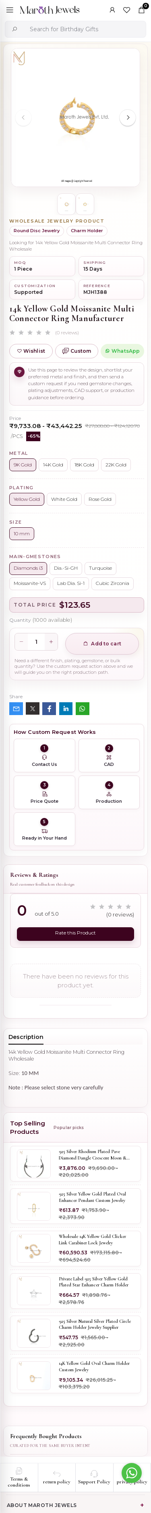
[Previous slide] (23, 118)
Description (25, 1037)
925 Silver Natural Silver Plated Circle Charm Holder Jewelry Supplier (95, 1324)
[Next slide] (128, 118)
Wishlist (31, 351)
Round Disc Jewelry (37, 230)
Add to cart (102, 644)
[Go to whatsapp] (132, 1473)
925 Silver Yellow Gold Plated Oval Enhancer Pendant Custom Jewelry (92, 1197)
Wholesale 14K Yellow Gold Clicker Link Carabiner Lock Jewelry (92, 1240)
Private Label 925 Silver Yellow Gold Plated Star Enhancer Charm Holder (93, 1282)
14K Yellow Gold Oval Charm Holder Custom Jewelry (94, 1367)
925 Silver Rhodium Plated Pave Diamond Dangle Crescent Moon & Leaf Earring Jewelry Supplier (92, 1155)
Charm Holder (87, 230)
